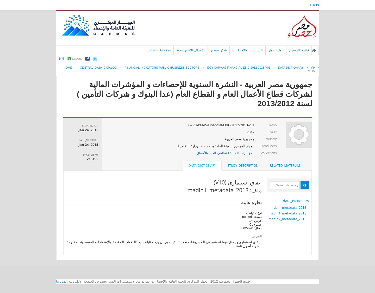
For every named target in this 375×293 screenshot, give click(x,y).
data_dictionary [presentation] (202, 165)
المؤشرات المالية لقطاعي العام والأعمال (226, 153)
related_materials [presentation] (285, 165)
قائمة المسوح (299, 50)
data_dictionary (296, 200)
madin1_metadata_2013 (287, 213)
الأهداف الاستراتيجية (190, 50)
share (77, 58)
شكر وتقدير (218, 50)
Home (68, 67)
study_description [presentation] (243, 165)
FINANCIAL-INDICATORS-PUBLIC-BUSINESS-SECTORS (162, 67)
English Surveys (159, 50)
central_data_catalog (98, 67)
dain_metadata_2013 (290, 207)
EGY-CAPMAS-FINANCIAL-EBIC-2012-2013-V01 (238, 67)
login (314, 5)
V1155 (312, 71)
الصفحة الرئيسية (314, 50)
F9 (313, 67)
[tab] (285, 166)
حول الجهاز (276, 50)
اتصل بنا (62, 281)
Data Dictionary (291, 67)
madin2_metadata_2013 (287, 219)
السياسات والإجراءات (247, 50)
